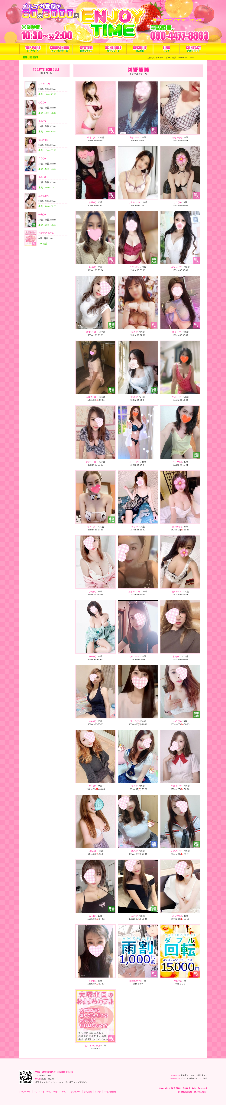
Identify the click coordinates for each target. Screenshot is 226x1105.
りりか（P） (44, 83)
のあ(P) (42, 214)
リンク (166, 49)
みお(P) (134, 916)
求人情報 (139, 49)
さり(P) (92, 202)
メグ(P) (92, 980)
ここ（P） (135, 267)
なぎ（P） (92, 526)
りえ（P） (177, 332)
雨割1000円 (135, 980)
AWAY (204, 1091)
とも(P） (177, 656)
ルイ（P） (135, 461)
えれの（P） (177, 851)
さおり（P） (92, 461)
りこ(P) (177, 202)
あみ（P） (177, 397)
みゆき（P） (92, 397)
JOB (198, 1091)
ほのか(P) (43, 139)
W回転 (177, 980)
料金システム (86, 49)
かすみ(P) (177, 137)
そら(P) (134, 526)
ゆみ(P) (134, 851)
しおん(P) (92, 851)
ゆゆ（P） (135, 656)
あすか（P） (134, 591)
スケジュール (113, 49)
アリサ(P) (177, 461)
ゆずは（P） (92, 332)
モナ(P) (92, 786)
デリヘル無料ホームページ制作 (194, 1078)
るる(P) (42, 121)
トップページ (32, 49)
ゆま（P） (92, 137)
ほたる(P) (135, 721)
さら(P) (92, 721)
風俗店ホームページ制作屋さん (194, 1075)
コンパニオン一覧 (59, 49)
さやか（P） (177, 267)
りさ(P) (134, 332)
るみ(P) (92, 656)
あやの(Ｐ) (43, 195)
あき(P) (92, 267)
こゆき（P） (177, 786)
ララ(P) (42, 158)
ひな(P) (92, 591)
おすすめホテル (46, 233)
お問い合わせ (193, 49)
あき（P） (43, 177)
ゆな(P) (42, 102)
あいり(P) (177, 916)
